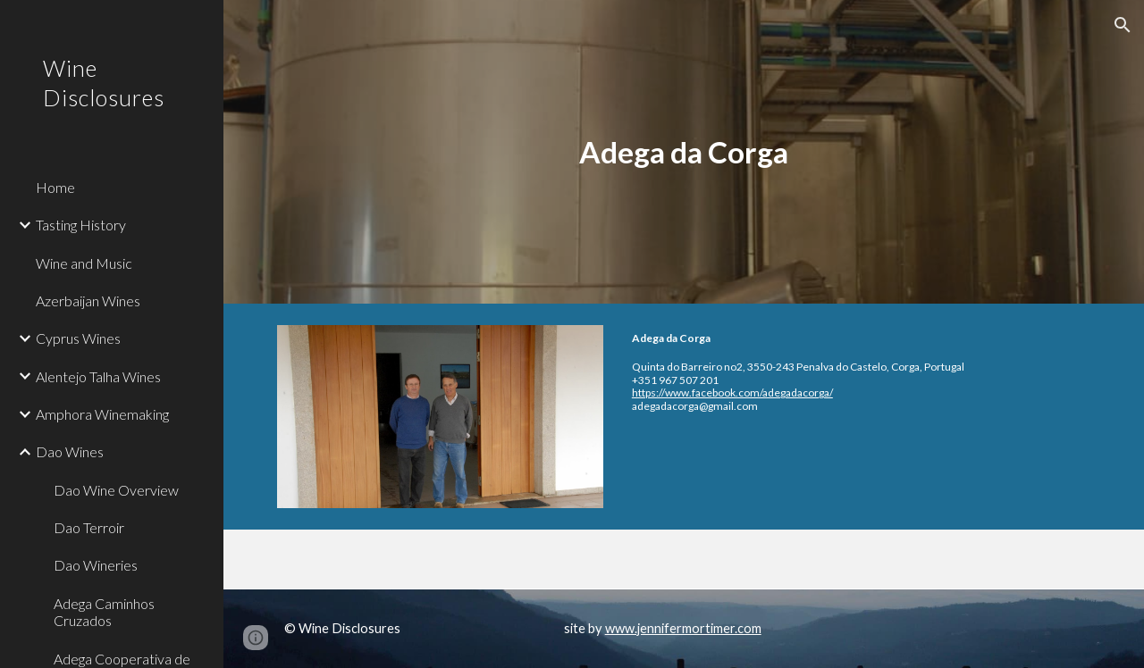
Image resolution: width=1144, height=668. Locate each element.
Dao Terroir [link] (89, 527)
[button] (1122, 25)
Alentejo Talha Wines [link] (98, 376)
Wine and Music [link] (84, 263)
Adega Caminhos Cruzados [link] (104, 612)
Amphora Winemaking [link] (102, 413)
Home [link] (55, 187)
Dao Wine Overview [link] (116, 489)
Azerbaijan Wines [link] (88, 300)
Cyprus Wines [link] (78, 338)
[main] (683, 152)
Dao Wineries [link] (96, 564)
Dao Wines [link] (70, 451)
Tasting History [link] (81, 224)
